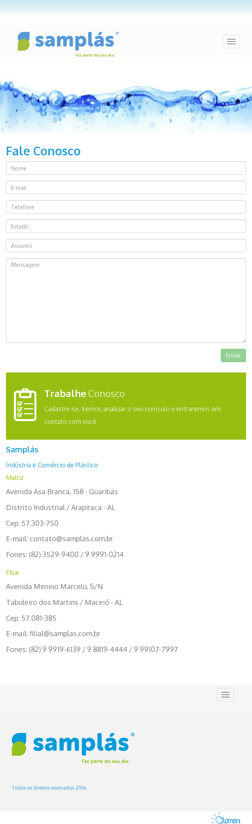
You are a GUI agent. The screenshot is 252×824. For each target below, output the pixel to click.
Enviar (233, 355)
